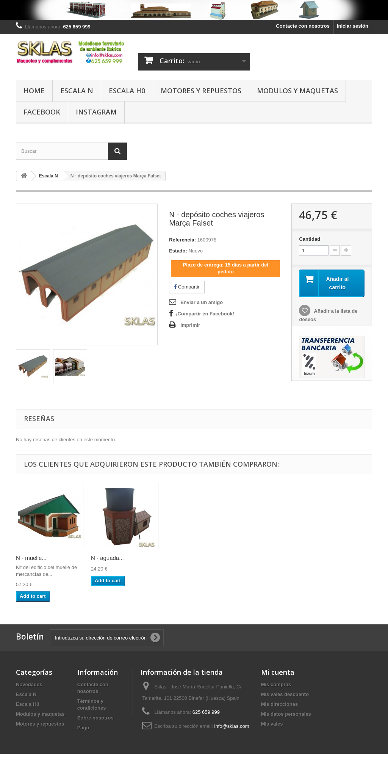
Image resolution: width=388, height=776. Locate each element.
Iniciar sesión (352, 26)
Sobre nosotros (95, 718)
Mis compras (276, 684)
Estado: (178, 251)
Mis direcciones (279, 704)
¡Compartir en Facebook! (205, 314)
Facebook (41, 111)
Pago (83, 728)
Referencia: (182, 240)
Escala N (76, 90)
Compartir (187, 287)
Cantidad (309, 239)
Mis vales (272, 724)
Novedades (29, 684)
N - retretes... (32, 558)
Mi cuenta (277, 672)
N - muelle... (106, 558)
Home (34, 90)
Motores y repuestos (201, 90)
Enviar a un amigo (201, 302)
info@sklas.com (231, 726)
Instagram (96, 111)
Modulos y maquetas (297, 90)
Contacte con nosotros (303, 26)
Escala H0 (127, 90)
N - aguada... (182, 558)
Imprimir (190, 325)
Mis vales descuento (285, 694)
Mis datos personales (286, 714)
